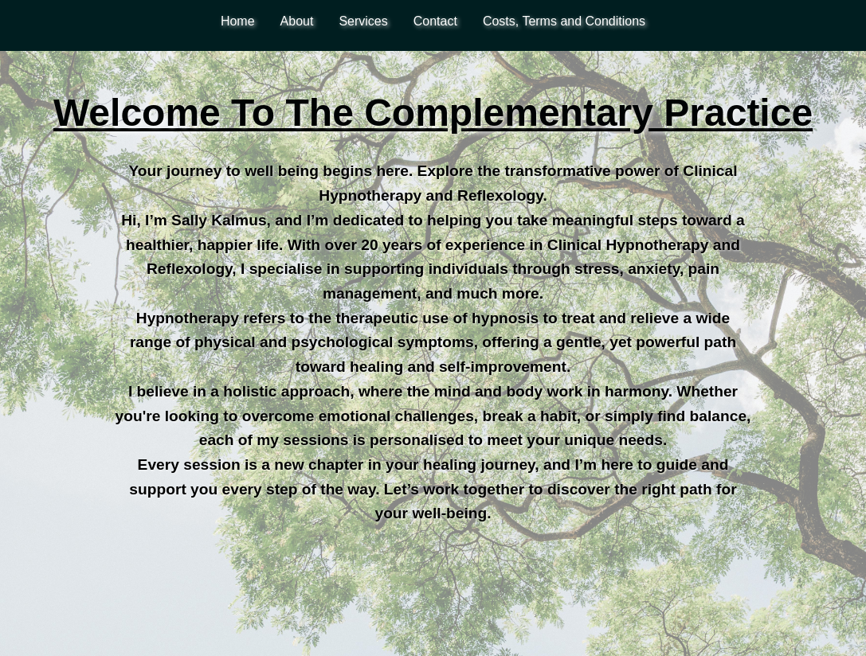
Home (238, 21)
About (297, 21)
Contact (435, 21)
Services (363, 21)
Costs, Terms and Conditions (564, 21)
